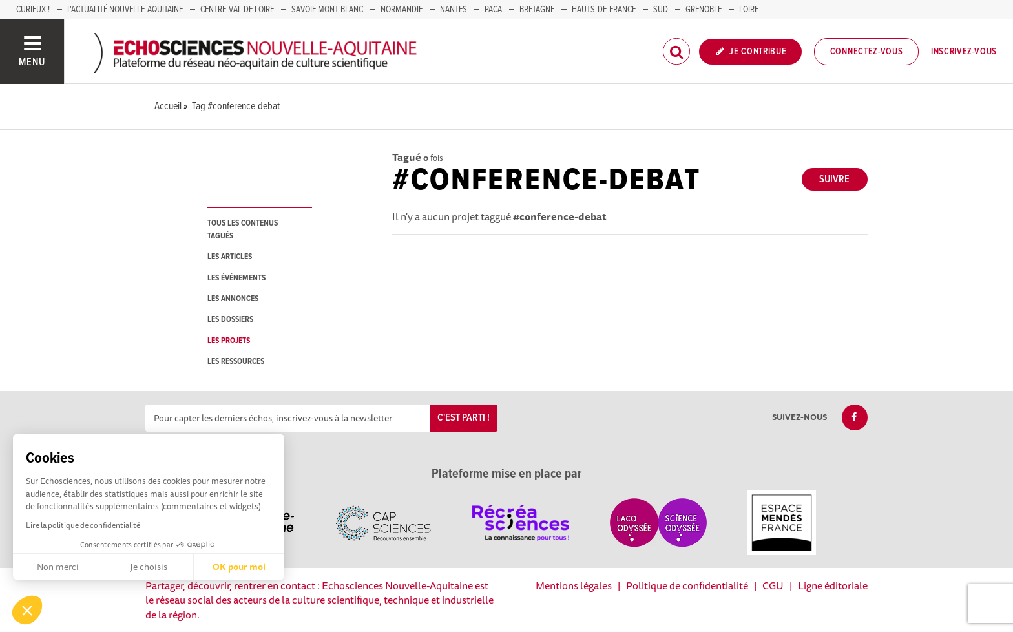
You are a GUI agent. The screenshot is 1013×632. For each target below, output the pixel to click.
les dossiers (230, 319)
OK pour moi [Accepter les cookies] (239, 567)
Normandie (402, 10)
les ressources (235, 361)
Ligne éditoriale (833, 585)
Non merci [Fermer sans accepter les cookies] (58, 567)
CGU (773, 585)
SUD (660, 10)
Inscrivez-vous (964, 52)
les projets (228, 340)
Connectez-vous (866, 52)
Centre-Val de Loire (237, 10)
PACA (493, 10)
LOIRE (748, 10)
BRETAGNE (536, 10)
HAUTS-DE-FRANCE (604, 10)
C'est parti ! (463, 418)
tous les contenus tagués (242, 229)
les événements (236, 278)
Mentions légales (574, 585)
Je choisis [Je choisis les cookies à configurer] (148, 567)
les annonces (232, 298)
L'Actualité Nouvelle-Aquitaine (125, 10)
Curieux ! (33, 10)
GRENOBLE (703, 10)
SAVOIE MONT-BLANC (327, 10)
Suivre (834, 179)
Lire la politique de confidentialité (83, 525)
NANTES (453, 10)
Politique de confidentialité (687, 585)
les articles (229, 256)
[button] (27, 610)
